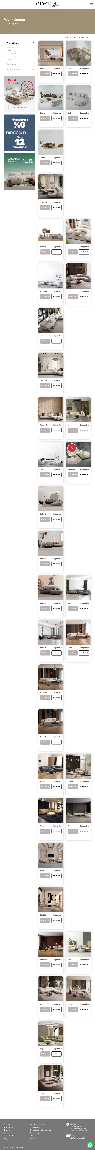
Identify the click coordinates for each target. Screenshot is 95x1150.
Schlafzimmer (8, 1133)
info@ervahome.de (77, 1138)
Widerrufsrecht (35, 1127)
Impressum (34, 1139)
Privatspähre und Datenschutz (40, 1130)
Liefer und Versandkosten (38, 1124)
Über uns (7, 1124)
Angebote (7, 1139)
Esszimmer (7, 1130)
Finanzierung (34, 1133)
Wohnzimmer (8, 1127)
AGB (31, 1136)
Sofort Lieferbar (9, 1136)
